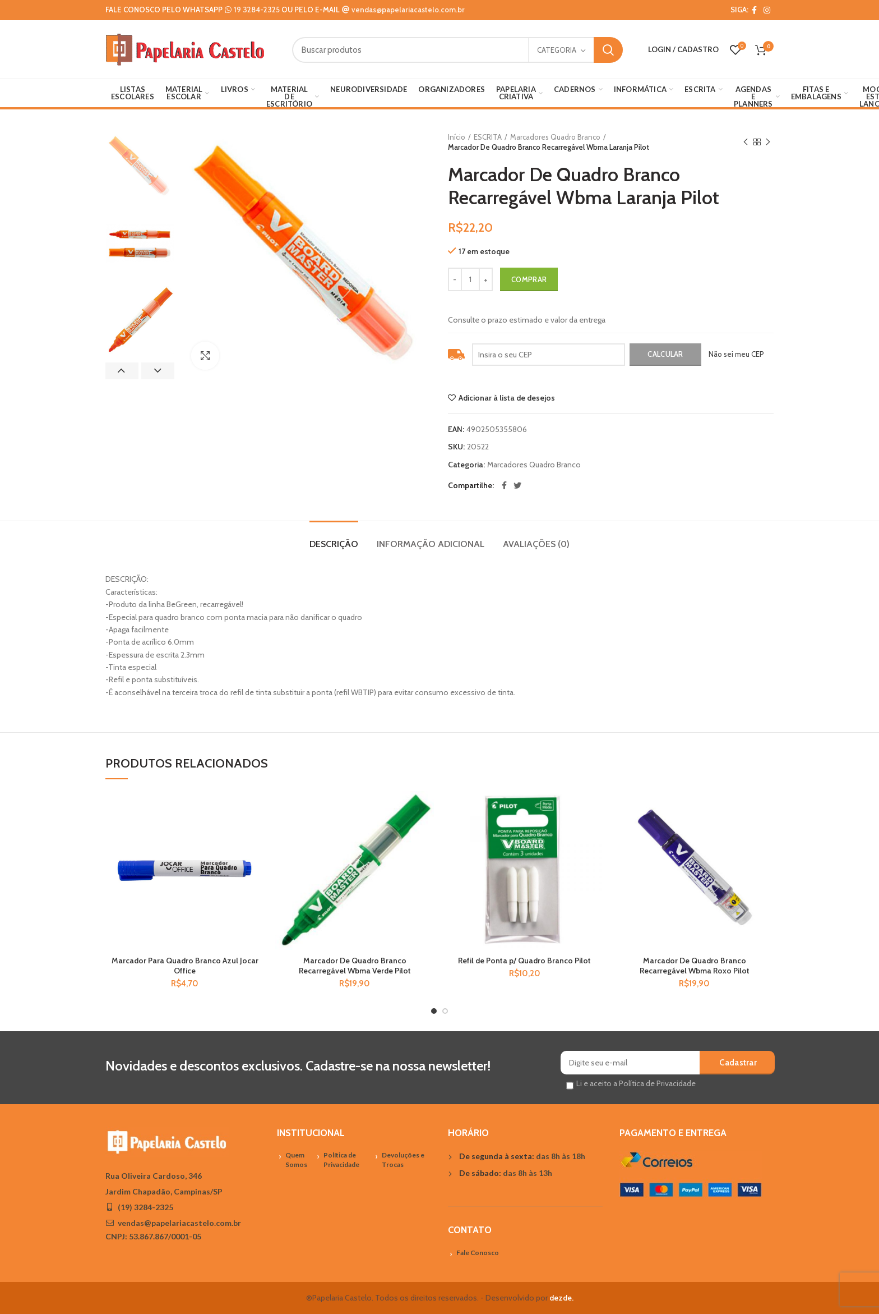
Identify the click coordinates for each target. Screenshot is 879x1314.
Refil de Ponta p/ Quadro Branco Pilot (524, 960)
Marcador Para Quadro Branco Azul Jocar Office (185, 965)
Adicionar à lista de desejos (507, 398)
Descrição (333, 544)
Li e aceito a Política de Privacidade (636, 1083)
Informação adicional (430, 544)
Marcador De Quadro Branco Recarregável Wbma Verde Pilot (355, 965)
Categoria (556, 49)
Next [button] (157, 370)
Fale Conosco (477, 1252)
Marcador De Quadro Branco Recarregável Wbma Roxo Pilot (695, 965)
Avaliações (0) (536, 544)
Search (608, 50)
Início (456, 136)
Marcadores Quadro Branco (555, 136)
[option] (139, 166)
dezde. (561, 1298)
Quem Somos (296, 1160)
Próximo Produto (768, 142)
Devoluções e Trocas (403, 1160)
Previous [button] (121, 370)
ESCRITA (488, 136)
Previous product (745, 142)
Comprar (529, 279)
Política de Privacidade (341, 1160)
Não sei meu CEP (736, 354)
